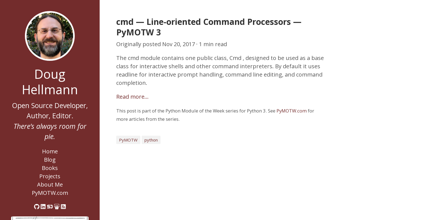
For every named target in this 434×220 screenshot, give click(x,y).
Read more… (132, 96)
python (151, 140)
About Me (50, 184)
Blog (50, 159)
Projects (49, 176)
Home (50, 151)
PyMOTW (128, 140)
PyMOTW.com (50, 193)
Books (50, 168)
